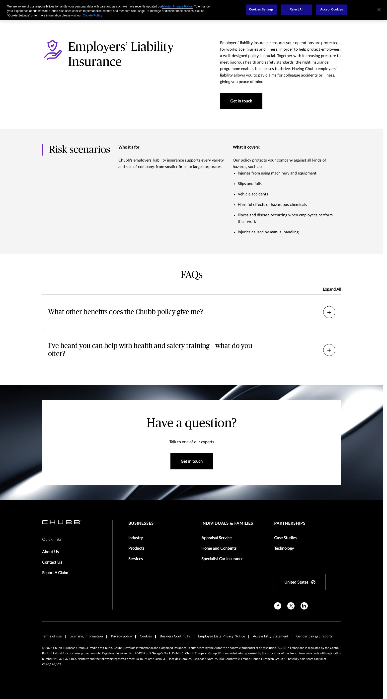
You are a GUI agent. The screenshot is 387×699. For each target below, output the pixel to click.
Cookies (146, 636)
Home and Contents (218, 548)
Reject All (296, 9)
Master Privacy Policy (177, 6)
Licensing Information (86, 636)
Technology (284, 548)
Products (136, 548)
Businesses (141, 523)
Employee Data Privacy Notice (221, 636)
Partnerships (290, 523)
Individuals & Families (227, 523)
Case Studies (285, 538)
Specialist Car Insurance (222, 559)
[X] (291, 606)
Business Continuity (175, 636)
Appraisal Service (216, 538)
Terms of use (52, 636)
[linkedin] (304, 606)
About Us (50, 552)
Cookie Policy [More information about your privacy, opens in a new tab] (92, 15)
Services (135, 559)
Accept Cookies (331, 9)
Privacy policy (121, 636)
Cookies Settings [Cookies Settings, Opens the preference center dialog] (261, 9)
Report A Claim (55, 573)
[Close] (379, 9)
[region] (193, 10)
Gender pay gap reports (314, 636)
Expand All (332, 289)
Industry (135, 538)
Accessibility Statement (270, 636)
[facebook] (277, 606)
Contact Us (52, 562)
